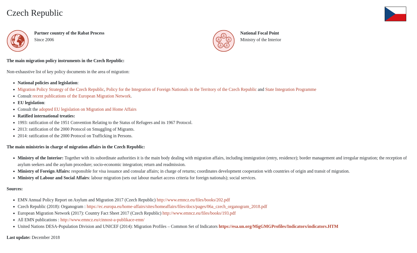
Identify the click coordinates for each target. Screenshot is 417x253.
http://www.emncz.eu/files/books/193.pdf (199, 213)
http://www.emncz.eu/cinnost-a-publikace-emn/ (102, 219)
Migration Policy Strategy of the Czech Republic (61, 89)
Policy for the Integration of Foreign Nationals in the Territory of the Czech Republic (181, 89)
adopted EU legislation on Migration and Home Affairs (87, 109)
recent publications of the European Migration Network (82, 96)
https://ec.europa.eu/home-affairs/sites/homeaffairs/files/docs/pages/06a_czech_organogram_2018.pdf (177, 206)
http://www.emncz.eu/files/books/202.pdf (193, 199)
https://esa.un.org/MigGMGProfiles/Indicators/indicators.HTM (278, 226)
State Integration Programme (290, 89)
